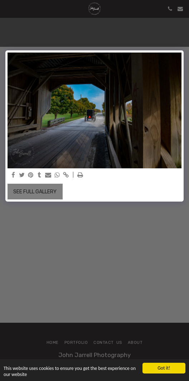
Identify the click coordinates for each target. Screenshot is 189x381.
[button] (8, 8)
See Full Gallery (35, 192)
